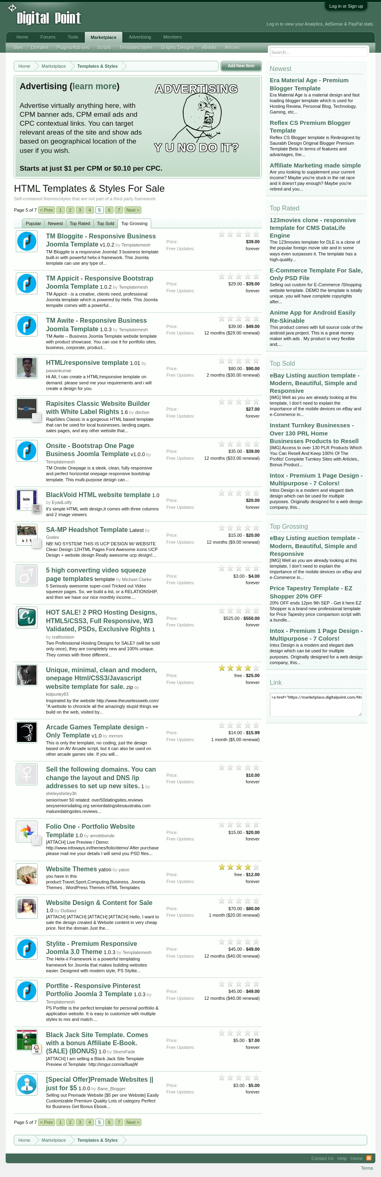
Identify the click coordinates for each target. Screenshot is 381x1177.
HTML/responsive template (87, 362)
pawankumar (58, 370)
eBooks (209, 47)
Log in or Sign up (346, 6)
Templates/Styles (136, 47)
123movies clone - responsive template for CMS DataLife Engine (313, 228)
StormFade (124, 1051)
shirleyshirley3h (61, 793)
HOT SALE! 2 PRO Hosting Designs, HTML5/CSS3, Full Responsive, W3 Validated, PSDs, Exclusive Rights (101, 620)
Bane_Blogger (111, 1088)
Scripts (104, 47)
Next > (132, 210)
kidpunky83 (57, 694)
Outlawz (68, 910)
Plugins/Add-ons (73, 47)
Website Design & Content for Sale (99, 902)
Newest (55, 223)
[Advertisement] (134, 17)
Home (22, 36)
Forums (48, 36)
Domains (40, 47)
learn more (95, 86)
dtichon (142, 412)
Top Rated (80, 223)
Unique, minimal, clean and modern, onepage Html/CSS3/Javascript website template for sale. (101, 678)
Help (342, 1158)
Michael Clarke (137, 579)
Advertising (140, 36)
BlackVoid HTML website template (98, 494)
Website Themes (71, 869)
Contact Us (322, 1158)
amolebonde (102, 835)
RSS (369, 1158)
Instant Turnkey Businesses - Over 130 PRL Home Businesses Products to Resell (314, 433)
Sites (18, 47)
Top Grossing (134, 223)
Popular (33, 223)
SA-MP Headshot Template (87, 529)
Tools (73, 36)
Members (172, 36)
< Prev (46, 210)
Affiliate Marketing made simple (315, 165)
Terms (367, 1168)
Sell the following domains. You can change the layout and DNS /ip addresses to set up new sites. (101, 777)
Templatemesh (136, 244)
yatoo (124, 869)
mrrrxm (116, 735)
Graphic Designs (177, 47)
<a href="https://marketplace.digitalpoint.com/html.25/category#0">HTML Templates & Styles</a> (316, 704)
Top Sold (105, 223)
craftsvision (63, 637)
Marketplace (104, 37)
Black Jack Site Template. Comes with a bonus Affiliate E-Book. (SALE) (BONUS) (97, 1043)
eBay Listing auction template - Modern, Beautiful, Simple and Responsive (315, 383)
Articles (232, 47)
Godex (52, 537)
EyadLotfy (62, 502)
